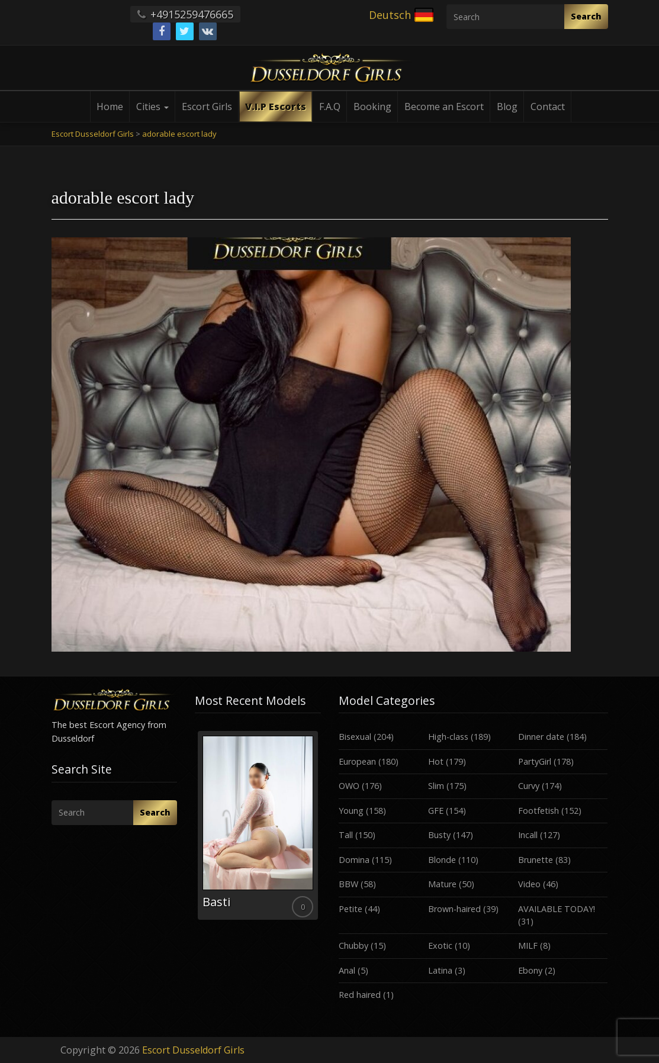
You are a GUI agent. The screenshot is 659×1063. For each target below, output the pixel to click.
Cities (152, 106)
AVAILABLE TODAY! (556, 908)
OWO (349, 785)
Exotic (440, 945)
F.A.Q (329, 106)
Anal (347, 970)
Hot (435, 761)
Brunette (535, 859)
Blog (507, 106)
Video (529, 884)
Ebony (530, 970)
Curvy (528, 785)
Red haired (360, 994)
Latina (440, 970)
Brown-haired (454, 908)
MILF (528, 945)
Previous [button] (195, 830)
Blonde (442, 859)
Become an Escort (444, 106)
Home (110, 106)
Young (351, 810)
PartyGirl (534, 761)
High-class (448, 736)
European (357, 761)
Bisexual (355, 736)
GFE (435, 810)
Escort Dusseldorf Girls (193, 1049)
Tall (346, 834)
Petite (350, 908)
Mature (442, 884)
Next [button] (321, 830)
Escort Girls (207, 106)
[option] (258, 825)
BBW (348, 884)
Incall (528, 834)
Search (586, 16)
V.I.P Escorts (275, 106)
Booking (372, 106)
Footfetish (538, 810)
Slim (436, 785)
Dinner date (541, 736)
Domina (354, 859)
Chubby (353, 945)
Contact (548, 106)
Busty (439, 834)
